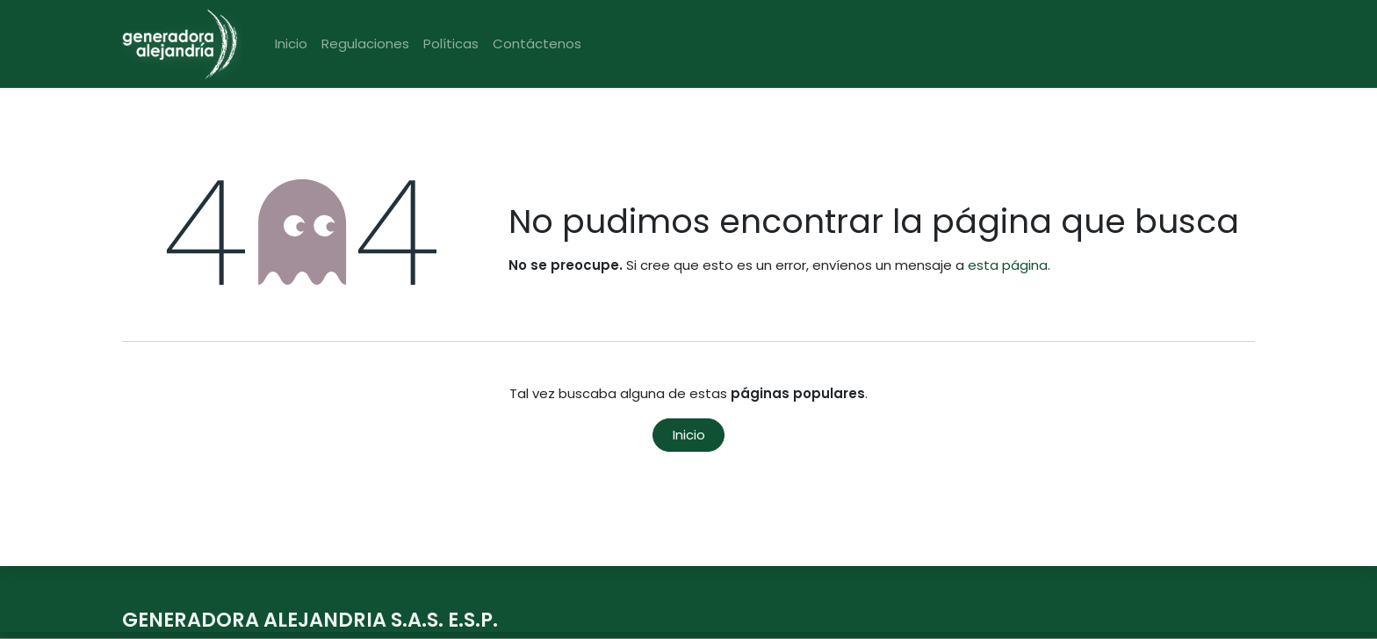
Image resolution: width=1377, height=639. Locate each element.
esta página (1008, 265)
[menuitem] (291, 44)
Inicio (689, 434)
